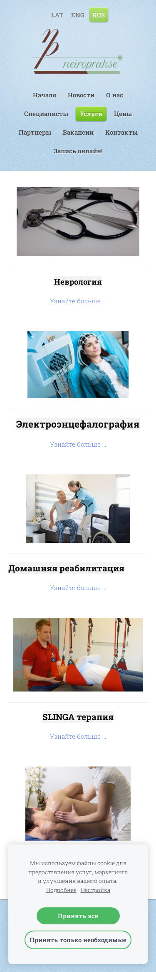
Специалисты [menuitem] (46, 113)
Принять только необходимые (78, 940)
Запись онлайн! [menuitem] (78, 151)
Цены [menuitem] (123, 113)
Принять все (78, 916)
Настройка (95, 890)
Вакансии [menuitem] (78, 132)
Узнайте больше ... (78, 301)
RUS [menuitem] (98, 14)
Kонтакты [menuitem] (121, 132)
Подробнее (61, 890)
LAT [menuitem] (57, 14)
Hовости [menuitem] (81, 95)
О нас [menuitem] (114, 95)
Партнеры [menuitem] (35, 132)
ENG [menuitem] (77, 14)
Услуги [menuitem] (91, 113)
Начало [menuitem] (44, 95)
